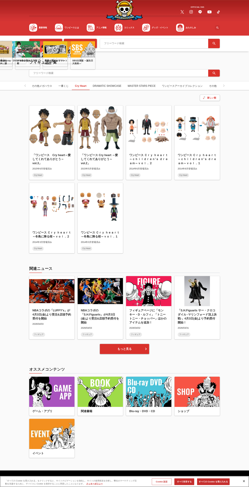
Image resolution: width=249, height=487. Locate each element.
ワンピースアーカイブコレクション (182, 86)
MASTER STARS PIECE (142, 86)
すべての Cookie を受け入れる (213, 483)
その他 (213, 86)
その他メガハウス (42, 86)
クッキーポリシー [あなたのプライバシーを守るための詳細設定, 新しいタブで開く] (94, 485)
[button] (25, 85)
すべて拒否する (184, 483)
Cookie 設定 (162, 483)
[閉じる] (243, 483)
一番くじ (63, 86)
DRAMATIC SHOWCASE (107, 86)
